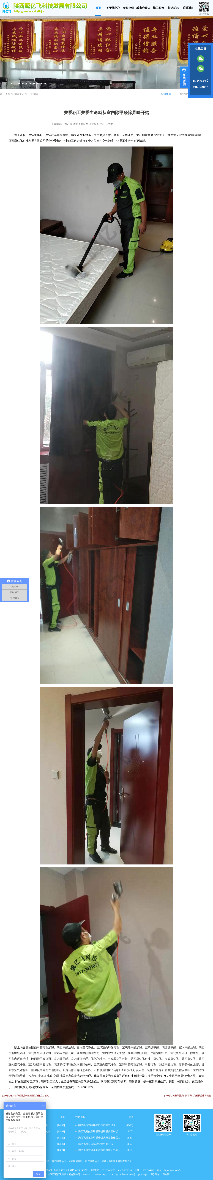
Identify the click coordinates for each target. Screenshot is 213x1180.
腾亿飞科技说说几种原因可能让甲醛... (99, 1150)
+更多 (62, 1117)
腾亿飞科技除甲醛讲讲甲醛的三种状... (99, 1131)
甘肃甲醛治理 (76, 1161)
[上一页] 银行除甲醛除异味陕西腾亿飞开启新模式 (25, 1095)
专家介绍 (128, 7)
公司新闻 (33, 94)
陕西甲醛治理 (59, 1161)
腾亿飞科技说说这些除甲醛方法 (95, 1144)
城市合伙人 (143, 7)
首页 (98, 7)
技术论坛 (173, 7)
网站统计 (167, 1174)
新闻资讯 (19, 94)
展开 (184, 77)
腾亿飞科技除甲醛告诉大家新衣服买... (99, 1137)
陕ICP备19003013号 (125, 1174)
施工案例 (158, 7)
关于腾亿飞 (113, 7)
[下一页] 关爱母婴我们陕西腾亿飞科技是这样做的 (187, 1095)
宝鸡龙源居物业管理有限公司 (117, 1161)
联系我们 (188, 7)
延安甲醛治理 (92, 1161)
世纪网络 (154, 1174)
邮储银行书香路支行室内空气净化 (97, 1125)
